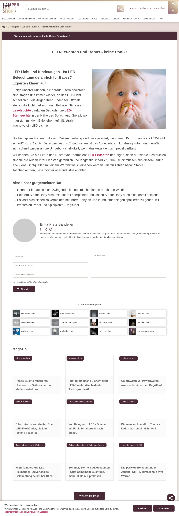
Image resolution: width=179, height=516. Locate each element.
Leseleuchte (22, 110)
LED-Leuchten (98, 155)
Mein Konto (145, 8)
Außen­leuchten (67, 19)
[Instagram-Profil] (50, 230)
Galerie (116, 19)
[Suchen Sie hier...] (72, 8)
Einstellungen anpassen (37, 512)
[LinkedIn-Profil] (41, 230)
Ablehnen (142, 508)
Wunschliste (159, 8)
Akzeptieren (163, 508)
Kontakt (133, 8)
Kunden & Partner (131, 19)
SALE (94, 19)
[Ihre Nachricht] (129, 265)
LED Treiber (83, 19)
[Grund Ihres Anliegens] (50, 275)
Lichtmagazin (149, 19)
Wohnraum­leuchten (47, 19)
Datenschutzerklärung (14, 512)
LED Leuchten (8, 19)
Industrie (105, 19)
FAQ (161, 19)
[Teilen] (170, 497)
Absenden (25, 289)
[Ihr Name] (50, 256)
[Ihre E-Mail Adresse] (50, 265)
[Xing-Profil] (46, 230)
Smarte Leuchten (27, 19)
